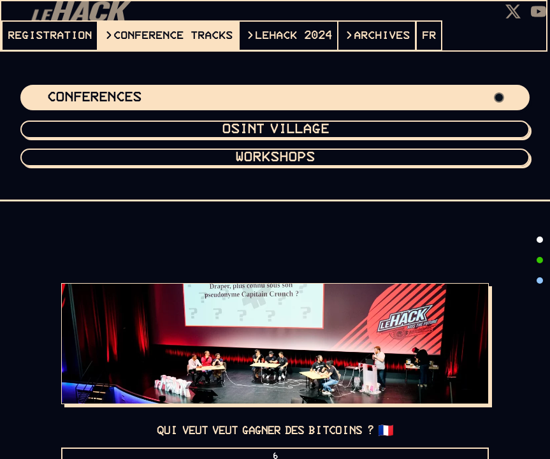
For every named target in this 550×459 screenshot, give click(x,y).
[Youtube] (538, 11)
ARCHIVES (382, 36)
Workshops (275, 157)
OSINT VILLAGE (275, 129)
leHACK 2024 (293, 36)
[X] (513, 11)
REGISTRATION (50, 36)
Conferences (275, 97)
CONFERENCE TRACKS (173, 36)
